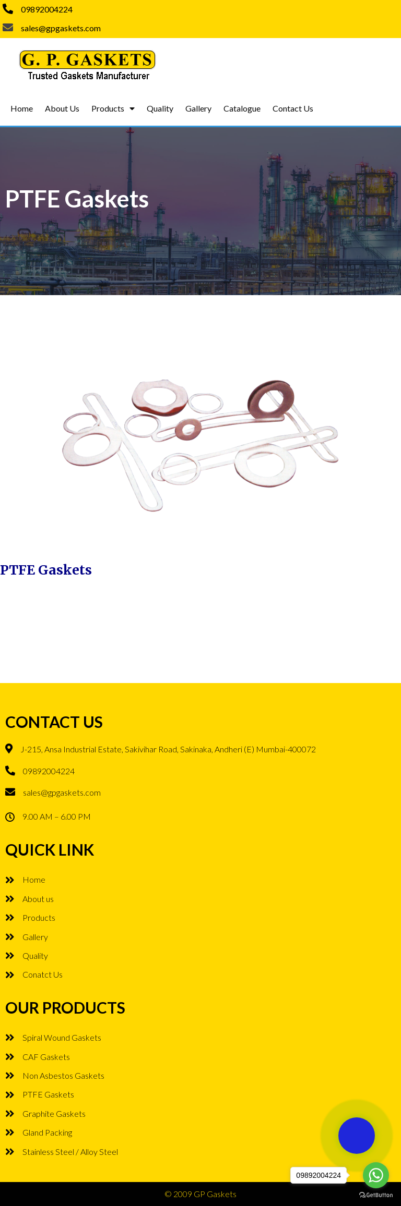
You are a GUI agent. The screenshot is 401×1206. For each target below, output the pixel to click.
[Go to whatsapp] (376, 1175)
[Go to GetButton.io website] (376, 1195)
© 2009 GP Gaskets (200, 1194)
